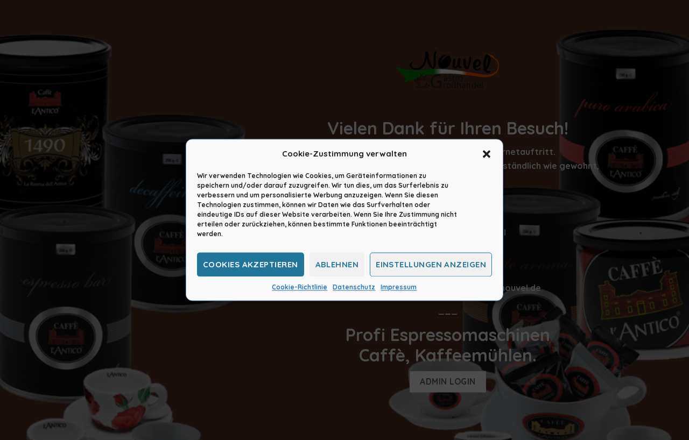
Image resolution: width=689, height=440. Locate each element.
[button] (486, 153)
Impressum (399, 287)
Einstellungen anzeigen (431, 264)
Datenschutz (354, 287)
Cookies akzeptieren (250, 264)
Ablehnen (337, 264)
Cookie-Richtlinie (299, 287)
